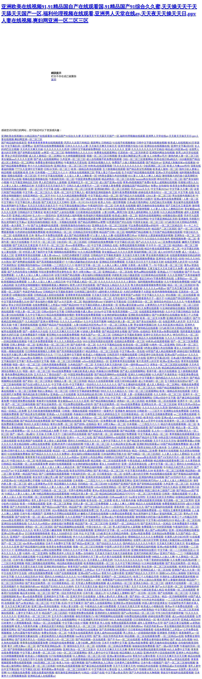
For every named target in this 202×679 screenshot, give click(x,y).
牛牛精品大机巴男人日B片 (178, 467)
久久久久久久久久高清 (56, 149)
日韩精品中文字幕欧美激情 (106, 255)
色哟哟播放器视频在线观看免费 (72, 460)
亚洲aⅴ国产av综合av (176, 354)
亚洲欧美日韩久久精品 (109, 268)
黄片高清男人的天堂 (147, 361)
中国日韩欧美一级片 (36, 580)
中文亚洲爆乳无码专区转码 (30, 470)
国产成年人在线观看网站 (98, 603)
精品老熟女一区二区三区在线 (118, 179)
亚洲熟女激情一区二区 (56, 659)
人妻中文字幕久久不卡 (113, 440)
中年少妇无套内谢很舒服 (169, 613)
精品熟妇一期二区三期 (185, 245)
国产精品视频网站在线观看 (63, 209)
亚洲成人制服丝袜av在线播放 (179, 162)
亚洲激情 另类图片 (188, 219)
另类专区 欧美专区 (102, 318)
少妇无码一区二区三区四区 (71, 242)
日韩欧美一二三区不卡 (149, 411)
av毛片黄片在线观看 (110, 556)
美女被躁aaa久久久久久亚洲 (16, 159)
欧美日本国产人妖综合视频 (59, 212)
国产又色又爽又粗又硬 (179, 288)
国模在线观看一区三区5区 (21, 175)
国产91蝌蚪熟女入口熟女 (99, 662)
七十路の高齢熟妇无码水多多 (81, 262)
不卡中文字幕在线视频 (50, 175)
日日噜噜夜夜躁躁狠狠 (56, 358)
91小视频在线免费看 (88, 576)
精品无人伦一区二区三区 (60, 639)
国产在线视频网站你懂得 (117, 417)
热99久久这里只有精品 (36, 424)
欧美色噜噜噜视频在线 (164, 291)
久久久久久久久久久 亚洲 (116, 149)
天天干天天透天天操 (86, 586)
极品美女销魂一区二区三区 (35, 593)
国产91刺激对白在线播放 (166, 315)
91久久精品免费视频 (171, 212)
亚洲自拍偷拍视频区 (38, 222)
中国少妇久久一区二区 (22, 460)
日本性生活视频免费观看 (159, 414)
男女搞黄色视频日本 (183, 195)
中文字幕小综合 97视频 (75, 623)
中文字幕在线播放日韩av (73, 205)
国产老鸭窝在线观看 (29, 152)
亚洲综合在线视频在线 (156, 146)
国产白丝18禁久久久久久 (36, 384)
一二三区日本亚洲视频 (178, 599)
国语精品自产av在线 (45, 387)
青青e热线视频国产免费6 (137, 182)
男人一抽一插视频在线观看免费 (83, 219)
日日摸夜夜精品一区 (84, 228)
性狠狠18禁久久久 (188, 182)
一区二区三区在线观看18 (77, 318)
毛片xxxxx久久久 (140, 189)
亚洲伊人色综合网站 (137, 219)
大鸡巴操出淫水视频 (160, 202)
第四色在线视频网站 (150, 215)
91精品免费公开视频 (95, 348)
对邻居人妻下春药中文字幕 (38, 252)
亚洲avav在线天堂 (129, 570)
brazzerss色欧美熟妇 (143, 609)
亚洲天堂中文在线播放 (82, 596)
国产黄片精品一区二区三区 (108, 470)
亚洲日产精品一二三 (122, 368)
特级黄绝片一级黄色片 (101, 411)
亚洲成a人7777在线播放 (170, 271)
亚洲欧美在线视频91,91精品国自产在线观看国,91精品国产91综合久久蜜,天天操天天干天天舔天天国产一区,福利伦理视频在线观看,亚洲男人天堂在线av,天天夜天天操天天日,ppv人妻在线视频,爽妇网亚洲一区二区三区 (99, 13)
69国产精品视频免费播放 (174, 444)
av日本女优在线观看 (114, 209)
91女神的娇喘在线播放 (172, 308)
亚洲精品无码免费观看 (112, 262)
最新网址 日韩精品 (101, 142)
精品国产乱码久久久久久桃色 (57, 586)
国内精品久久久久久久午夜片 (172, 377)
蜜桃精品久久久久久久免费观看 (80, 397)
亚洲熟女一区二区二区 (187, 235)
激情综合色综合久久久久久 (169, 301)
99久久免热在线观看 (120, 619)
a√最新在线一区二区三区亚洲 (76, 189)
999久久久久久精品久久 (114, 391)
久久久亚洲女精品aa (100, 550)
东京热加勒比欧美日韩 (89, 394)
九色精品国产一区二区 (80, 364)
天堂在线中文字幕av (124, 298)
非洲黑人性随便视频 (138, 209)
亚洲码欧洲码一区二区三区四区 (112, 189)
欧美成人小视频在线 (94, 354)
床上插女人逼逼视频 (55, 440)
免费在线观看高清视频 (132, 245)
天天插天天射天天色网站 (160, 497)
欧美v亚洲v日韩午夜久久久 (101, 599)
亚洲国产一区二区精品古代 (124, 523)
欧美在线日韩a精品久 (166, 159)
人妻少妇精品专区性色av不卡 (90, 324)
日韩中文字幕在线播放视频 (151, 142)
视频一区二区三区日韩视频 (102, 156)
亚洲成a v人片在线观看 (63, 394)
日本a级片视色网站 (137, 202)
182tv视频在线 (59, 510)
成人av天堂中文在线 (42, 278)
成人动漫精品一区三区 (119, 583)
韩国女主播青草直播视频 (177, 510)
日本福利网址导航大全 (67, 338)
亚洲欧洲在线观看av (148, 444)
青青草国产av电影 (131, 295)
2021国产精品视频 (28, 487)
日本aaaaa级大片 (118, 497)
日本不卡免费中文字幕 (58, 543)
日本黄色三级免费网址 (127, 662)
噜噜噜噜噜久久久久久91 (79, 152)
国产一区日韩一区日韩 (144, 593)
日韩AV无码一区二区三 (57, 169)
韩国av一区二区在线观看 (47, 623)
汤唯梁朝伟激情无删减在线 (22, 636)
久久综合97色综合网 (21, 387)
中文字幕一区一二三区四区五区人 (176, 550)
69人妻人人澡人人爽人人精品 (144, 175)
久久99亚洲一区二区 (41, 338)
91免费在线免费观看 (120, 513)
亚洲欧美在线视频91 (139, 315)
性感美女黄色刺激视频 (126, 318)
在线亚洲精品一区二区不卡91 (39, 195)
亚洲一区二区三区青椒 (59, 503)
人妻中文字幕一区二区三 (162, 464)
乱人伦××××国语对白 (44, 215)
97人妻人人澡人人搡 (101, 235)
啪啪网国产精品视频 (137, 232)
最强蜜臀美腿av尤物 (188, 440)
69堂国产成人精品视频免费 (161, 351)
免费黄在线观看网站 (105, 152)
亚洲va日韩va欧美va (12, 533)
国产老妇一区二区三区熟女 (38, 381)
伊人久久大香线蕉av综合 (68, 341)
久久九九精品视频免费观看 (71, 195)
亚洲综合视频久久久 (99, 162)
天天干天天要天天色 (106, 570)
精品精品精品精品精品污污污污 (125, 238)
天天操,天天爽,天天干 (48, 434)
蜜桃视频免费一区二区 (183, 238)
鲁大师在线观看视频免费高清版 (148, 285)
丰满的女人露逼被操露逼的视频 (155, 235)
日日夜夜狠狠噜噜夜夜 (37, 533)
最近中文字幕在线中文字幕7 (114, 586)
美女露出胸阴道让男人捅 (132, 156)
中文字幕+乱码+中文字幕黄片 (137, 377)
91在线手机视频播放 (124, 142)
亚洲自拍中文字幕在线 (52, 437)
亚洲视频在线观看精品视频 (31, 209)
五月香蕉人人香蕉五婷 (100, 560)
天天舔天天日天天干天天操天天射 (144, 262)
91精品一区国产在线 (93, 672)
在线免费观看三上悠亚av (46, 305)
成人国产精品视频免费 (76, 235)
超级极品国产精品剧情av (136, 185)
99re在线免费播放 (61, 371)
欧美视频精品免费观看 (14, 281)
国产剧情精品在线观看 (57, 368)
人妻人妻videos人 (51, 255)
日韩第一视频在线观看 (74, 411)
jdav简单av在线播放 (34, 543)
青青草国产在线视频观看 (93, 238)
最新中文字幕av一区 (103, 407)
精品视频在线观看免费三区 (169, 460)
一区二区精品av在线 (172, 636)
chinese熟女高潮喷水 (31, 358)
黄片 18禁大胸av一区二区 (87, 271)
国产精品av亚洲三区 (40, 417)
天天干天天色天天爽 (142, 586)
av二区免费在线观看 (169, 242)
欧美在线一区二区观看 (135, 344)
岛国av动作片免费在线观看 (52, 268)
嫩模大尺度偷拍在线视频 (94, 513)
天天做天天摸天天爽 (133, 255)
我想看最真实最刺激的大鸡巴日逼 (121, 659)
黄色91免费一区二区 (61, 424)
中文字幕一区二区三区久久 (38, 192)
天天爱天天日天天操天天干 (50, 185)
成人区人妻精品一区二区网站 (45, 156)
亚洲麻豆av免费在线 (128, 421)
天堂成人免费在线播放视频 (69, 497)
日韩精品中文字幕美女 (30, 212)
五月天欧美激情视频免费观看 (44, 411)
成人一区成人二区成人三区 (79, 248)
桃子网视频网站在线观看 (109, 616)
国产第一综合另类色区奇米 (66, 593)
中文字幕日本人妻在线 (27, 202)
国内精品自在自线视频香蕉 (46, 397)
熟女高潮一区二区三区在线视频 (160, 566)
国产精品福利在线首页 (14, 142)
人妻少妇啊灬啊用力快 (114, 212)
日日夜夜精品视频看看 (140, 629)
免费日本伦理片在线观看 (51, 560)
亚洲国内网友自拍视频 (162, 152)
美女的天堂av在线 (11, 179)
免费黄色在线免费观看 (153, 659)
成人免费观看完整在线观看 (147, 467)
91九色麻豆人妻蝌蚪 (118, 593)
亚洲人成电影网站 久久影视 (143, 212)
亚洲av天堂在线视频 (167, 172)
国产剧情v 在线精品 (139, 331)
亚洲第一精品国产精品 (25, 474)
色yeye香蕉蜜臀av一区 (77, 245)
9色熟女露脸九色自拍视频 (112, 175)
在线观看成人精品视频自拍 (129, 520)
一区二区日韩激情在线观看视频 (19, 248)
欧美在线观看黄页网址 (119, 480)
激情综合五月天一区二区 (81, 646)
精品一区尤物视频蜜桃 (174, 596)
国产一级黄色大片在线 (35, 331)
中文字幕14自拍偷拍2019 (160, 520)
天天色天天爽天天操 (31, 149)
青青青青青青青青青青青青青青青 (65, 298)
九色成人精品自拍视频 (88, 540)
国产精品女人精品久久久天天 (113, 285)
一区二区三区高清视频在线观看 (125, 348)
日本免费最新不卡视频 (32, 334)
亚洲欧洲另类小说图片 (140, 199)
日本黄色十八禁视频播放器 (16, 623)
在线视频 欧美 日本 (23, 172)
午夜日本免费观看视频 (40, 341)
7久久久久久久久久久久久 (127, 166)
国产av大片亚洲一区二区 (68, 301)
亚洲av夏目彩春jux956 (131, 305)
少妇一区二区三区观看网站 (138, 159)
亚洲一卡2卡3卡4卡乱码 (83, 202)
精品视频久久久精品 (65, 483)
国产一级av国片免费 (167, 646)
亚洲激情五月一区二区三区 (83, 182)
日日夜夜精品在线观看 (88, 212)
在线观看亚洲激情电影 (151, 311)
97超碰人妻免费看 (111, 185)
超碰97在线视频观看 (60, 464)
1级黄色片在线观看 (175, 583)
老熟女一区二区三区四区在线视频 (169, 364)
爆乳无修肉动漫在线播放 (150, 205)
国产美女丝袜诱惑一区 (148, 321)
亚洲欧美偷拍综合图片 (143, 550)
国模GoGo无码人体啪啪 (172, 573)
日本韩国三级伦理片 (85, 291)
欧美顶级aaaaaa (44, 460)
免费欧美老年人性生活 (61, 553)
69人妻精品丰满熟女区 (114, 328)
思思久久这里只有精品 (76, 142)
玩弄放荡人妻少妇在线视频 (56, 480)
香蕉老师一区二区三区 (186, 507)
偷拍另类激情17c (84, 616)
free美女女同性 (96, 258)
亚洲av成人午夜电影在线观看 (118, 308)
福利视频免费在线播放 (150, 281)
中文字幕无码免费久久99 (15, 301)
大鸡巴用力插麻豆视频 (22, 556)
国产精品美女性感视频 (139, 169)
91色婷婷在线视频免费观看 (30, 232)
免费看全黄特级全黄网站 (49, 162)
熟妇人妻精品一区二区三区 (53, 391)
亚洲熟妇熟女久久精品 (27, 550)
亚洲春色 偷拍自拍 (125, 411)
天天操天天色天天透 (114, 394)
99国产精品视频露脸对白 (170, 387)
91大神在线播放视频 (152, 563)
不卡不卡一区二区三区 (42, 242)
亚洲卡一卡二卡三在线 (79, 437)
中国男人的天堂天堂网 (37, 510)
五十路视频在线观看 (114, 169)
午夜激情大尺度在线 (75, 162)
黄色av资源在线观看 (103, 490)
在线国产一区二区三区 (118, 258)
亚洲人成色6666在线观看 (60, 540)
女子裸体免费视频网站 (70, 427)
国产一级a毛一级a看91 (22, 434)
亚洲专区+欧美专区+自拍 (170, 258)
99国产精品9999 (70, 305)
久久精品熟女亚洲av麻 (123, 444)
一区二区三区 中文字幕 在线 (43, 189)
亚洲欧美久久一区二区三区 (80, 626)
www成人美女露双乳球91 (58, 228)
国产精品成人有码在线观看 (104, 430)
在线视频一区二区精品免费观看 (113, 646)
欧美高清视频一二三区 (125, 311)
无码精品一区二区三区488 (92, 483)
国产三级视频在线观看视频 (54, 474)
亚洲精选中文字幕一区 (107, 530)
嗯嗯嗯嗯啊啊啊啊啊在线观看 (100, 427)
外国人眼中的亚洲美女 (154, 603)
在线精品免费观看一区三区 (129, 341)
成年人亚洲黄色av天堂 (40, 483)
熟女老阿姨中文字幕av (13, 205)
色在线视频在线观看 (92, 278)
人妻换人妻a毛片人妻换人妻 (112, 596)
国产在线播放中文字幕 (161, 427)
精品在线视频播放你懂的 (60, 315)
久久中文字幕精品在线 (109, 344)
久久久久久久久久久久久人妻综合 (117, 281)
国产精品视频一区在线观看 (135, 430)
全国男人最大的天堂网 (135, 474)
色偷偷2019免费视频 (107, 371)
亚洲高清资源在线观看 (98, 477)
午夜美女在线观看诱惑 (80, 633)
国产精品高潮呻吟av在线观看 (110, 374)
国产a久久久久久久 (146, 242)
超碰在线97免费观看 (188, 351)
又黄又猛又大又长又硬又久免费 (165, 268)
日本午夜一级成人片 (94, 593)
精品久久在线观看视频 (151, 338)
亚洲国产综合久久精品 (165, 487)
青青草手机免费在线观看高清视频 (29, 308)
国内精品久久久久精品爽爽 (184, 407)
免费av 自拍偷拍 (160, 185)
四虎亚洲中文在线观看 (66, 447)
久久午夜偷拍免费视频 (176, 281)
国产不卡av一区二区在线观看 (123, 639)
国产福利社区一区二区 (51, 219)
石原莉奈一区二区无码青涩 (133, 152)
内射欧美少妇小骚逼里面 (126, 275)
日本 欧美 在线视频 (125, 205)
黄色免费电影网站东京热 (65, 288)
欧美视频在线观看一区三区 (99, 563)
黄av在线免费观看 (32, 596)
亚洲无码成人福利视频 (69, 215)
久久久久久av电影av (154, 288)
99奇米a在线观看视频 (100, 166)
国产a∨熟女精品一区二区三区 (32, 603)
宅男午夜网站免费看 (79, 490)
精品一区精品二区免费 (14, 411)
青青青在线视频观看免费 (137, 556)
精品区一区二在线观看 (62, 308)
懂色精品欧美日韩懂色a (36, 394)
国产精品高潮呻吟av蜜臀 (91, 222)
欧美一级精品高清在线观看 (86, 169)
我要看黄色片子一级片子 (150, 298)
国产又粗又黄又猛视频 (176, 623)
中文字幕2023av (159, 189)
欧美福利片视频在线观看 (97, 215)
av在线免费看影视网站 (128, 407)
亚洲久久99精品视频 (139, 374)
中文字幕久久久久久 (153, 295)
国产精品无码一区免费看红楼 (99, 421)
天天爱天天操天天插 (31, 566)
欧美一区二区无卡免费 (152, 318)
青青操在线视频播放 (135, 268)
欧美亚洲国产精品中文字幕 (142, 437)
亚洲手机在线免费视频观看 (49, 146)
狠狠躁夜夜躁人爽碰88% (55, 285)
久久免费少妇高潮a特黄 (183, 560)
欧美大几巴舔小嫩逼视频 (48, 530)
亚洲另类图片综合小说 (130, 146)
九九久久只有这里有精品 (179, 338)
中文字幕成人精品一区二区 (103, 195)
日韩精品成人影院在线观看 (49, 295)
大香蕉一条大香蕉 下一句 (15, 225)
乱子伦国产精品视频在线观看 (138, 172)
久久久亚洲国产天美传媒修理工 (83, 517)
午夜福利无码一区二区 (61, 179)
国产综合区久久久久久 (109, 543)
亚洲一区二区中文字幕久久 (69, 192)
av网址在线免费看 (40, 444)
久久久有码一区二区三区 (167, 394)
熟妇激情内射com (92, 301)
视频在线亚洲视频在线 (35, 179)
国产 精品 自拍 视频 (91, 199)
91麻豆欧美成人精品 (83, 371)
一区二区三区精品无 (41, 199)
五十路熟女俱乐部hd (176, 381)
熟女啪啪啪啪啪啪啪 (12, 527)
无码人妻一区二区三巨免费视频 (90, 503)
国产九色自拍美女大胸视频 (22, 271)
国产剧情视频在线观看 (20, 649)
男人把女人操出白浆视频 (15, 238)
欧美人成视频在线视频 (164, 182)
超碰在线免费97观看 (159, 616)
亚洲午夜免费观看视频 (124, 192)
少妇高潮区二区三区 (154, 166)
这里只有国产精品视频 (67, 275)
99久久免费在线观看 (147, 308)
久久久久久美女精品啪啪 (15, 444)
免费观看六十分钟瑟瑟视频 (156, 527)
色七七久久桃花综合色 (40, 166)
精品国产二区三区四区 (164, 228)
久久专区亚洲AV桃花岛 (170, 324)
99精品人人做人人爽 (163, 556)
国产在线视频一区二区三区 (173, 593)
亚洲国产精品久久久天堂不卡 (141, 573)
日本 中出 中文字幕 (110, 397)
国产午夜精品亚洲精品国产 (95, 447)
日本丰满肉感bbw (133, 626)
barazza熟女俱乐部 (146, 179)
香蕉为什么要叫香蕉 (112, 573)
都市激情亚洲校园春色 (98, 192)
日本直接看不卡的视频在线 (56, 536)
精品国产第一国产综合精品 (84, 507)
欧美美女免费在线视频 (182, 185)
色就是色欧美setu (106, 228)
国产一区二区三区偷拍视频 (20, 404)
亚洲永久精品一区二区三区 (148, 583)
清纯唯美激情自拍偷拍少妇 (75, 225)
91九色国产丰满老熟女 (164, 374)
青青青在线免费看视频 (88, 315)
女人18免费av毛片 (157, 156)
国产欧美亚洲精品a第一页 (51, 646)
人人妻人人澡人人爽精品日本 (17, 185)
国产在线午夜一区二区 (83, 344)
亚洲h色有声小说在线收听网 (67, 444)
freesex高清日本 (121, 550)
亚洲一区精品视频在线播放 (184, 530)
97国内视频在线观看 (18, 490)
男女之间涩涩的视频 (16, 156)
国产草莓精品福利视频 (89, 467)
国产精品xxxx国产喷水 (55, 507)
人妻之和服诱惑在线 (81, 487)
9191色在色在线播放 (153, 599)
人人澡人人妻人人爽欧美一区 (80, 175)
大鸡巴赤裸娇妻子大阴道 (75, 255)
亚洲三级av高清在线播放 (130, 490)
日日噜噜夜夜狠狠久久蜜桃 (40, 351)
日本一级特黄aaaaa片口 (136, 364)
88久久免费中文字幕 (178, 649)
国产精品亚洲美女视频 (114, 331)
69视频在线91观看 (173, 215)
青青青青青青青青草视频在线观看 (68, 258)
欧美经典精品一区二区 (25, 219)
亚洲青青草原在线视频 (27, 255)
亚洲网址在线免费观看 (176, 411)
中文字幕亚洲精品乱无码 (24, 182)
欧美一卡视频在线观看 (64, 222)
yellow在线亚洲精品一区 (95, 361)
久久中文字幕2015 (35, 315)
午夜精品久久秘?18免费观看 (100, 606)
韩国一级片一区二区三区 (26, 364)
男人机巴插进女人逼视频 (53, 182)
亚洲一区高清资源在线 (134, 464)
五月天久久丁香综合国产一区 (50, 374)
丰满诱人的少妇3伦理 (176, 536)
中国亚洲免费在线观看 (88, 179)
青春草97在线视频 (46, 401)
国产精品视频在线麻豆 (103, 401)
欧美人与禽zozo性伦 (178, 166)
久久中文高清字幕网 (94, 321)
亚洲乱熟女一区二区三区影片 (79, 649)
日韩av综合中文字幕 (90, 209)
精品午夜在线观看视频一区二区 (162, 248)
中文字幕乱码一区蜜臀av (19, 146)
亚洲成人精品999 (21, 215)
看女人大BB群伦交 (184, 348)
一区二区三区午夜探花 (148, 493)
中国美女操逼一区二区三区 (148, 222)
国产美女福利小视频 (41, 301)
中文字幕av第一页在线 (132, 351)
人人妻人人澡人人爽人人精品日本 (34, 275)
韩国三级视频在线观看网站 (40, 563)
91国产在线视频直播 (91, 288)
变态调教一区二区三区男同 (178, 500)
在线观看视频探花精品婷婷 (185, 255)
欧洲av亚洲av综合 (170, 361)
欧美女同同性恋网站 (81, 470)
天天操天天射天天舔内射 (105, 295)
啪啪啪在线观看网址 (65, 252)
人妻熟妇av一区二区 (186, 278)
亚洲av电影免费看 (141, 533)
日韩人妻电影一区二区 (22, 344)
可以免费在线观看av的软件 (143, 225)
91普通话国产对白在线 (119, 222)
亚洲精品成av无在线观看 (173, 666)
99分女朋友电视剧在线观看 (98, 341)
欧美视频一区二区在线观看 (161, 401)
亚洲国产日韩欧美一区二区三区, (49, 490)
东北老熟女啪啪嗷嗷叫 (27, 285)
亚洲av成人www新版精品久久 (177, 417)
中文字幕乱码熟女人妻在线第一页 (99, 305)
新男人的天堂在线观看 (83, 285)
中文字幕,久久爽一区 (181, 189)
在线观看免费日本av (125, 235)
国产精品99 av (153, 162)
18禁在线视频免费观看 (40, 573)
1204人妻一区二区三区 (158, 195)
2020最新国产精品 (189, 159)
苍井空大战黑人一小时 (35, 258)
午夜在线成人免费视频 (140, 460)
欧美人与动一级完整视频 (112, 202)
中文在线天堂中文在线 (14, 573)
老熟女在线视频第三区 (81, 172)
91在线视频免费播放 (143, 258)
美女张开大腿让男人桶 (14, 354)
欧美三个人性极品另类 (184, 517)
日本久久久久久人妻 (76, 146)
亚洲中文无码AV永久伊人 (157, 334)
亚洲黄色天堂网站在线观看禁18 (61, 513)
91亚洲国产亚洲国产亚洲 (122, 483)
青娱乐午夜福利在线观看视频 (121, 278)
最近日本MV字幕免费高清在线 (156, 278)
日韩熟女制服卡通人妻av (79, 311)
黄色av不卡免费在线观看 (49, 235)
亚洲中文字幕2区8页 (182, 146)
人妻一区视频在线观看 (139, 394)
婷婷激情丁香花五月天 (22, 318)
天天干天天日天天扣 (164, 440)
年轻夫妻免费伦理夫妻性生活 (55, 271)
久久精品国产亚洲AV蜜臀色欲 (42, 321)
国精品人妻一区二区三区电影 (70, 381)
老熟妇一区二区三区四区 (131, 401)
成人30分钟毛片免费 (169, 252)
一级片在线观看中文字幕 (117, 467)
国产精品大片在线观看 (132, 195)
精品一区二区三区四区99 (82, 268)
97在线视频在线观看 (115, 199)
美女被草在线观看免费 (186, 202)
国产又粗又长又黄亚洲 (178, 205)
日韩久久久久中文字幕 (75, 550)
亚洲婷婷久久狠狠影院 (107, 613)
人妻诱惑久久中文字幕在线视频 (162, 305)
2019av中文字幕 (102, 311)
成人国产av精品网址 (156, 530)
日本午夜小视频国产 (31, 513)
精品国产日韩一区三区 (112, 232)
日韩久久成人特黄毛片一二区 (83, 185)
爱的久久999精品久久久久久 (83, 440)
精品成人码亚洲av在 (176, 149)
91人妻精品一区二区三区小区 (89, 656)
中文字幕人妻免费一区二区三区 (37, 652)
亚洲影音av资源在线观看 (127, 603)
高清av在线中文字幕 (37, 361)
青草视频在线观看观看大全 (184, 434)
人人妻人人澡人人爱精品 (175, 454)
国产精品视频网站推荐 (30, 629)
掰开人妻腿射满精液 (174, 580)
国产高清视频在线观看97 (50, 262)
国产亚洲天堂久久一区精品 (155, 523)
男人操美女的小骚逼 (45, 407)
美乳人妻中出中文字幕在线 (46, 500)
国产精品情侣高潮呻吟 (37, 520)
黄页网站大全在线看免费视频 (62, 334)
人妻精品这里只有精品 (51, 626)
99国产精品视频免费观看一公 (145, 510)
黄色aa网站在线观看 (145, 271)
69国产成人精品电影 (97, 497)
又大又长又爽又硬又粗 (17, 606)
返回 (53, 79)
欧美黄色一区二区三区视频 (179, 421)
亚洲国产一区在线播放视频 (25, 536)
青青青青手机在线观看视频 (40, 457)
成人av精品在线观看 (52, 517)
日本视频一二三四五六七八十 (51, 172)
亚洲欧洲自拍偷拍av (29, 265)
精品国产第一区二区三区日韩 (91, 523)
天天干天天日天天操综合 (79, 377)
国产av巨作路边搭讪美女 (113, 536)
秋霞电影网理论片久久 (40, 354)
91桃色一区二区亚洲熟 (162, 344)
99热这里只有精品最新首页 (173, 437)
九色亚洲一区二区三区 (72, 159)
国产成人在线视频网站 (46, 159)
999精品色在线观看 (147, 666)
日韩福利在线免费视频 (100, 242)
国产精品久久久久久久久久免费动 (50, 454)
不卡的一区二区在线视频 (74, 430)
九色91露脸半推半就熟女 (26, 633)
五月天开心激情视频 (62, 616)
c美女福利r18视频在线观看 (96, 275)
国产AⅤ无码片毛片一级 (171, 457)
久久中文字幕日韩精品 (178, 311)
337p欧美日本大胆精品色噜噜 (181, 222)
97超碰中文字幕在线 (114, 301)
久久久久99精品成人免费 (45, 430)
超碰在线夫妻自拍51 (149, 192)
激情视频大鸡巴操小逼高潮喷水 (179, 175)
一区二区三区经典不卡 (77, 669)
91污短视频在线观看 (60, 656)
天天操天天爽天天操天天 (103, 146)
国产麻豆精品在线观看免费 (96, 666)
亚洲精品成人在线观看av (41, 676)
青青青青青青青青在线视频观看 (45, 142)
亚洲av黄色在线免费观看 (168, 199)
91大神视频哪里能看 (74, 156)
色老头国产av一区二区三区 (95, 334)
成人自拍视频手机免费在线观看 (104, 159)
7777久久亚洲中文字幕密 (29, 169)
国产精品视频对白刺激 (32, 546)
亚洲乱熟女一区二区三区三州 (70, 166)
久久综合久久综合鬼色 (157, 238)
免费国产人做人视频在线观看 (128, 162)
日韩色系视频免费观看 (54, 364)
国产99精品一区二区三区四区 (144, 454)
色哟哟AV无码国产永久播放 (119, 457)
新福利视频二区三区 (145, 252)
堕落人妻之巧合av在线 (108, 172)
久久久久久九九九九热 (147, 368)
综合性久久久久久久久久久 (101, 384)
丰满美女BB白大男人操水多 (151, 447)
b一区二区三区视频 (25, 391)
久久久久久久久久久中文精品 (147, 149)
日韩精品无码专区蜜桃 (85, 232)
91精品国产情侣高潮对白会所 (133, 228)
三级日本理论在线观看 (73, 434)
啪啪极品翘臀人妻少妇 (88, 308)
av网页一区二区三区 (52, 152)
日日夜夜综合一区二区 (23, 268)
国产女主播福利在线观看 (45, 225)
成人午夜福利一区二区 (150, 381)
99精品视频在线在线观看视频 (52, 493)
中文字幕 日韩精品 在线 (104, 245)
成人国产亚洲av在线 (110, 182)
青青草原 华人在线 (99, 623)
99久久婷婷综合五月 (108, 414)
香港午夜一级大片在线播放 (161, 371)
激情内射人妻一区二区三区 (183, 156)
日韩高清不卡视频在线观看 (122, 354)
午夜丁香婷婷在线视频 (25, 324)
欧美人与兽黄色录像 (124, 500)
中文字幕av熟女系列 (116, 672)
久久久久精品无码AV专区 (29, 576)
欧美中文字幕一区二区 (88, 265)
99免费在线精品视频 (135, 616)
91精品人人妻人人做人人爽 (54, 487)
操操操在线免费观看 (143, 646)
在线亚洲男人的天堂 (176, 262)
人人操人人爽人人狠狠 (114, 265)
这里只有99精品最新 (125, 381)
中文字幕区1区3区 (124, 242)
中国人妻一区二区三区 (170, 265)
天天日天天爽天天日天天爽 (64, 331)
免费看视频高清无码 (173, 503)
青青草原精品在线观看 (67, 278)
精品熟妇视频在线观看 (39, 450)
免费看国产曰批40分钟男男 (117, 580)
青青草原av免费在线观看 (165, 331)
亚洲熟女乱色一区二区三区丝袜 (109, 225)
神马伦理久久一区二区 (169, 179)
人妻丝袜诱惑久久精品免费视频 (56, 636)
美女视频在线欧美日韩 (176, 626)
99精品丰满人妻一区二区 (121, 321)
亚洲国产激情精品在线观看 (143, 328)
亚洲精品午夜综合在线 (130, 248)
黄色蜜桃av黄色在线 (52, 669)
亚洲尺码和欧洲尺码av (145, 480)
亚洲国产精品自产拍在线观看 (55, 324)
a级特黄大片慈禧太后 (110, 291)
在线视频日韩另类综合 (118, 450)
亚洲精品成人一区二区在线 (117, 271)
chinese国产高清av (20, 397)
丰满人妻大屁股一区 (72, 606)
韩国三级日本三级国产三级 (160, 490)
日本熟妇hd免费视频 (163, 533)
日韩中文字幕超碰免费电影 (85, 149)
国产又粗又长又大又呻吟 (55, 202)
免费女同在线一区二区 (49, 318)
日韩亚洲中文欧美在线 (150, 354)
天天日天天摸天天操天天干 (42, 205)
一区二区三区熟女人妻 (120, 324)
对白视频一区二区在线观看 (181, 295)
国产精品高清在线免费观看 (35, 421)
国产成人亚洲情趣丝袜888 (137, 487)
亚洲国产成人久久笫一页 (186, 570)
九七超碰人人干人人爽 (180, 447)
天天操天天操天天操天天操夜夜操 (123, 288)
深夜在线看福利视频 (113, 219)
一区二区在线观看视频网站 (137, 397)
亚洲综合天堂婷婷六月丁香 (83, 556)
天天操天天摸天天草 (128, 606)
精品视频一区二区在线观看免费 (108, 460)
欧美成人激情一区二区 (165, 169)
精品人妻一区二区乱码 (187, 520)
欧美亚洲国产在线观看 (30, 440)
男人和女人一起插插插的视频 (139, 633)
